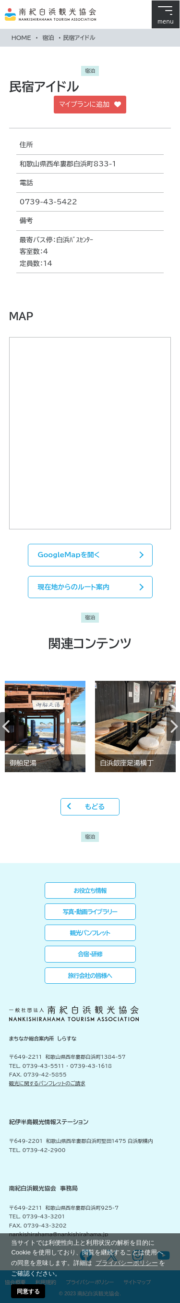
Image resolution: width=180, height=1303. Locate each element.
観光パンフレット (90, 933)
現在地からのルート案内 (74, 587)
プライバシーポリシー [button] (127, 1262)
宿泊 (48, 37)
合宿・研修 (90, 954)
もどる (95, 806)
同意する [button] (28, 1291)
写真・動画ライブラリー (90, 912)
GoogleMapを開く (69, 554)
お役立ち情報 (89, 890)
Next (173, 726)
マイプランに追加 (90, 104)
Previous (6, 726)
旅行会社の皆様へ (90, 975)
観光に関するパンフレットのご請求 (47, 1083)
